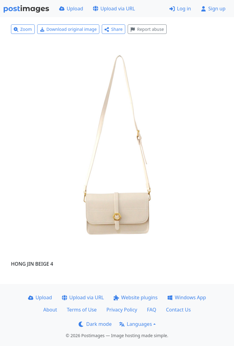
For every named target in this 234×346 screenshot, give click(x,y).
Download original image (68, 29)
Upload (71, 8)
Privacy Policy (121, 309)
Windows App (186, 297)
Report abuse (147, 29)
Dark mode (95, 324)
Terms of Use (82, 309)
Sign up (213, 8)
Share (113, 29)
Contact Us (178, 309)
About (50, 309)
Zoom (23, 29)
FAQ (151, 309)
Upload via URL (114, 8)
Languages (135, 324)
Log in (180, 8)
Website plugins (136, 297)
